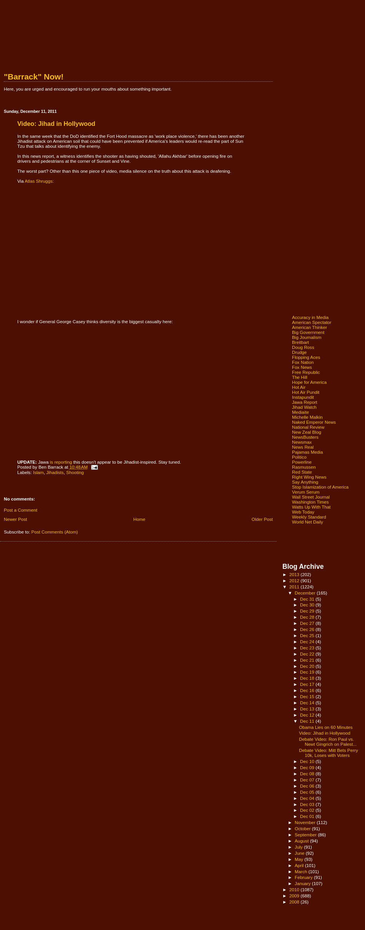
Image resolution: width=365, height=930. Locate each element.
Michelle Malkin (307, 417)
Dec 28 (307, 616)
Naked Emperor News (314, 422)
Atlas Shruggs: (39, 180)
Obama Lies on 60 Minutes (326, 727)
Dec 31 (307, 598)
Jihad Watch (304, 407)
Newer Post (15, 519)
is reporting (61, 461)
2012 (294, 580)
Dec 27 (307, 623)
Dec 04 (307, 798)
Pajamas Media (307, 451)
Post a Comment (20, 509)
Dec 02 (307, 810)
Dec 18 (307, 678)
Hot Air (298, 387)
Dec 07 (307, 779)
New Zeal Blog (306, 431)
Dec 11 (307, 721)
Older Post (262, 519)
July (299, 846)
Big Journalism (307, 337)
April (300, 865)
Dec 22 (307, 653)
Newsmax (302, 441)
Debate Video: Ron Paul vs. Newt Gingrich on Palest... (328, 742)
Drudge (299, 352)
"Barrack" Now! (33, 76)
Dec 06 (307, 785)
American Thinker (309, 327)
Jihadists (54, 472)
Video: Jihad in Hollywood (324, 732)
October (303, 828)
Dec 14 (307, 702)
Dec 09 (307, 767)
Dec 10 (307, 761)
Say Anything (305, 481)
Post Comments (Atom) (54, 531)
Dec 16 (307, 690)
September (306, 834)
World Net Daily (307, 521)
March (302, 871)
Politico (299, 456)
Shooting (75, 472)
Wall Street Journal (311, 496)
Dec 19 (307, 671)
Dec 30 (307, 604)
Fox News (302, 367)
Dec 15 (307, 696)
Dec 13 (307, 708)
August (302, 840)
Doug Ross (303, 347)
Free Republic (306, 372)
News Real (303, 446)
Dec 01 (307, 816)
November (306, 822)
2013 (294, 574)
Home (139, 519)
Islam (38, 472)
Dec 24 (307, 641)
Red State (302, 471)
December (306, 592)
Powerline (302, 461)
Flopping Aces (306, 357)
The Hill (299, 377)
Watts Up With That (311, 506)
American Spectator (312, 322)
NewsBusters (305, 436)
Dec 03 (307, 804)
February (304, 877)
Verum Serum (305, 491)
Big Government (308, 332)
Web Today (303, 511)
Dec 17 (307, 684)
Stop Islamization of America (320, 486)
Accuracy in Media (310, 317)
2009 (294, 895)
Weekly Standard (309, 516)
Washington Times (310, 501)
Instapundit (303, 397)
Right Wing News (309, 476)
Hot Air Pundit (305, 392)
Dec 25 (307, 635)
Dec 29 (307, 610)
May (299, 859)
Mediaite (300, 412)
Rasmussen (304, 466)
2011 (294, 586)
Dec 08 (307, 773)
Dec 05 (307, 792)
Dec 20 (307, 666)
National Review (308, 427)
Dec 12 (307, 714)
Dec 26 (307, 629)
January (303, 883)
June (300, 853)
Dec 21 (307, 659)
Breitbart (300, 342)
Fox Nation (303, 362)
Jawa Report (304, 402)
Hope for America (309, 382)
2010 (294, 889)
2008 (294, 901)
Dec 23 (307, 647)
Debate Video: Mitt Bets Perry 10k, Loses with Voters (328, 753)
